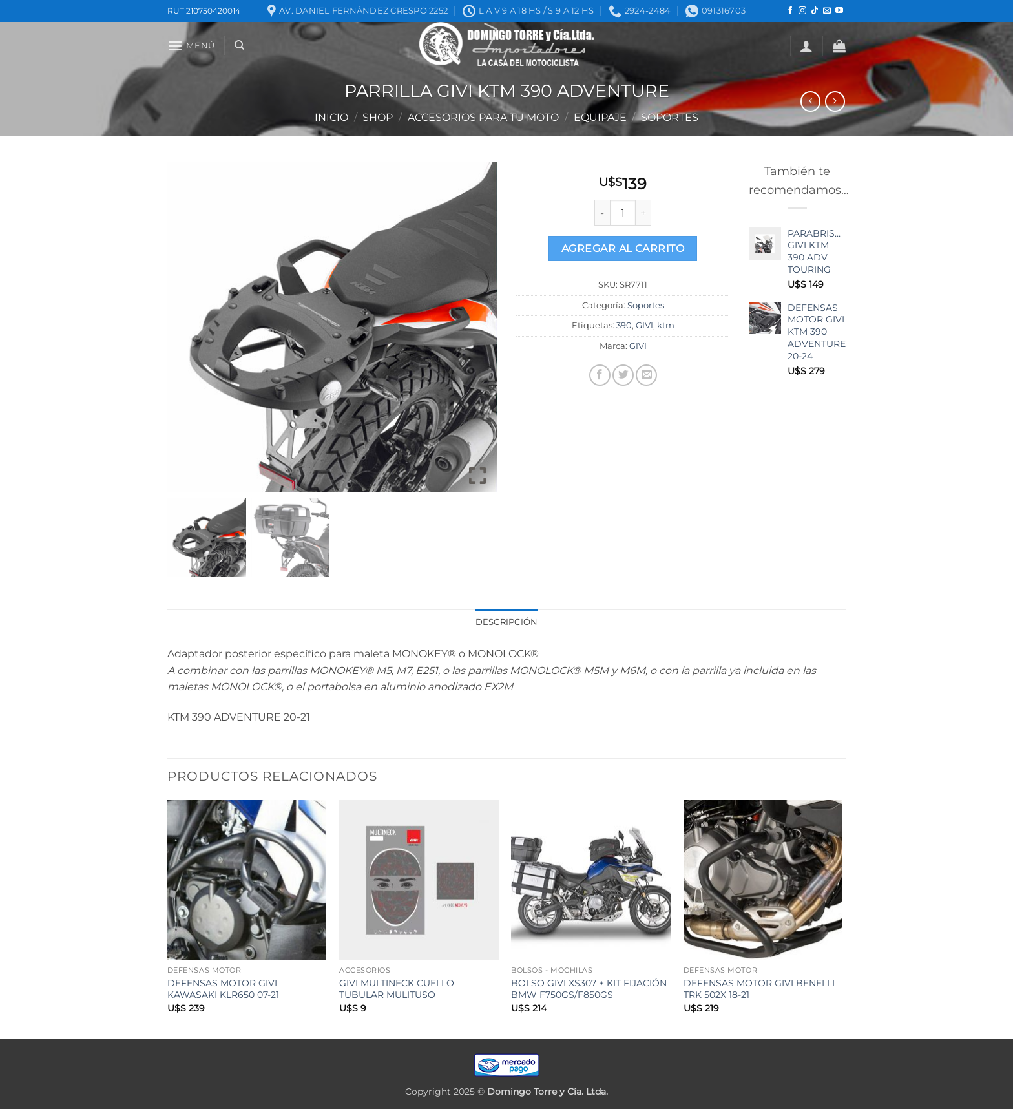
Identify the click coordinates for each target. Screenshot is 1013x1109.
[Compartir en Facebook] (600, 375)
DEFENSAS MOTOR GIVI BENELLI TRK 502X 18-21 (759, 989)
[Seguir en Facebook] (790, 11)
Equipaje (600, 117)
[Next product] (810, 101)
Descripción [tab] (506, 622)
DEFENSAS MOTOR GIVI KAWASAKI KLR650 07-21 (223, 989)
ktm (665, 325)
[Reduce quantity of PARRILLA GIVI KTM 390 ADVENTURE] (602, 213)
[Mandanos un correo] (827, 11)
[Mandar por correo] (646, 375)
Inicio (331, 117)
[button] (191, 45)
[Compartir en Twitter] (623, 375)
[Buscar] (239, 45)
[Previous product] (835, 101)
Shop (377, 117)
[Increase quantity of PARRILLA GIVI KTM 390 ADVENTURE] (643, 213)
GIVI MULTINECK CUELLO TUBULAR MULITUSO (396, 989)
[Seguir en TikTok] (815, 11)
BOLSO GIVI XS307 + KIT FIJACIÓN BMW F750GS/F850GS (589, 989)
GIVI (644, 325)
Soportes (669, 117)
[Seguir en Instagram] (802, 11)
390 (624, 325)
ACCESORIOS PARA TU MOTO (483, 117)
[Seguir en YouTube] (839, 11)
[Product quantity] (623, 213)
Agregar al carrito (622, 248)
